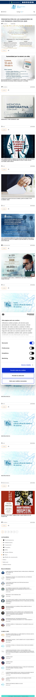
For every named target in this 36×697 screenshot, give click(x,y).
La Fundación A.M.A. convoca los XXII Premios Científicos (16, 278)
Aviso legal (11, 696)
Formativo (4, 23)
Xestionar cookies (25, 696)
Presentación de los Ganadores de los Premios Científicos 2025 (16, 20)
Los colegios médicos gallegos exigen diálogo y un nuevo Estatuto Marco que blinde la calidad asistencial (17, 239)
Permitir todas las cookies (18, 370)
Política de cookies (17, 696)
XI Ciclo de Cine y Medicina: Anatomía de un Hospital (16, 515)
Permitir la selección (18, 375)
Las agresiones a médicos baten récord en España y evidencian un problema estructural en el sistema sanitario (18, 160)
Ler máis (4, 50)
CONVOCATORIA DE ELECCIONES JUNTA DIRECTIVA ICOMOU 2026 (16, 199)
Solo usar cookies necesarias (18, 381)
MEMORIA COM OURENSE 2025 (10, 119)
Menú (3, 12)
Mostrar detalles (26, 365)
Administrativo (5, 482)
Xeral (3, 126)
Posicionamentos (5, 245)
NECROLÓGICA (5, 396)
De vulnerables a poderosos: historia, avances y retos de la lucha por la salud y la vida (17, 80)
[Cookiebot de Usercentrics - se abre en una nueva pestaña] (27, 314)
